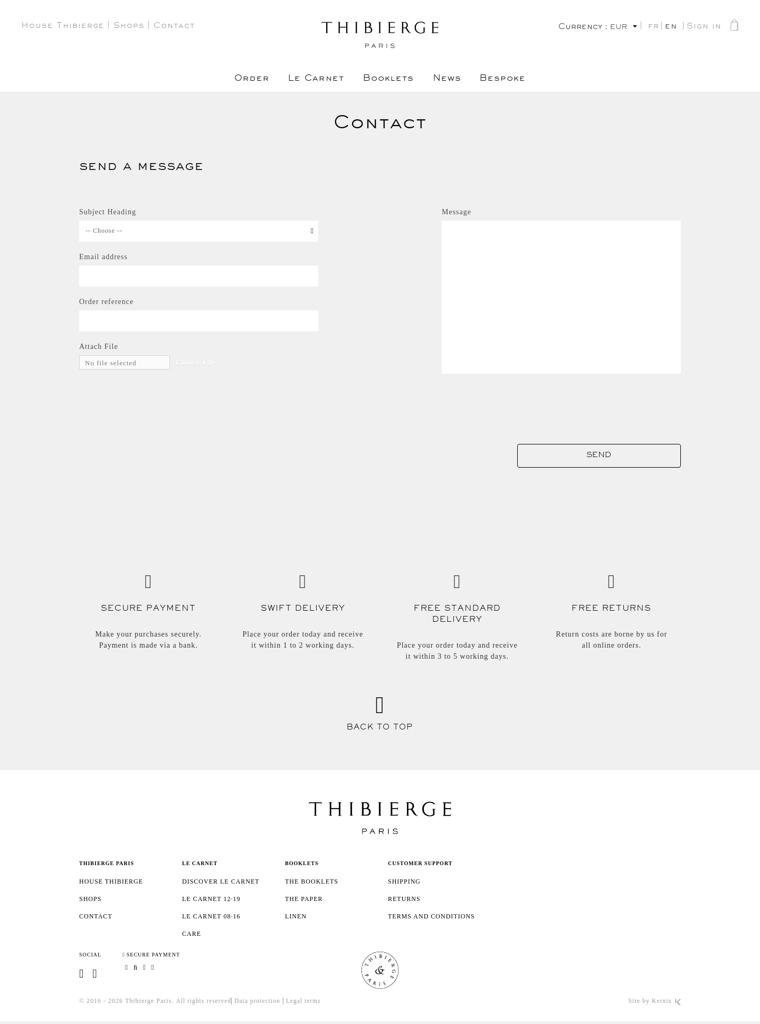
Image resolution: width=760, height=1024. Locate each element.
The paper (304, 900)
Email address (103, 257)
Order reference (106, 302)
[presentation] (600, 404)
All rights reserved (204, 1003)
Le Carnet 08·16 (211, 918)
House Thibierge (62, 27)
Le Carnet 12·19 (211, 900)
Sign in (704, 27)
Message (456, 212)
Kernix (666, 1003)
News (450, 80)
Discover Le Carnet (221, 883)
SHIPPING (404, 883)
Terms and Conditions (431, 918)
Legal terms (307, 1003)
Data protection (259, 1003)
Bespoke (510, 80)
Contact (174, 27)
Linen (296, 918)
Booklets (388, 80)
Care (191, 935)
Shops (129, 27)
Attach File (98, 346)
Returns (404, 900)
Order (244, 80)
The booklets (311, 883)
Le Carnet (312, 80)
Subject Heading (107, 212)
